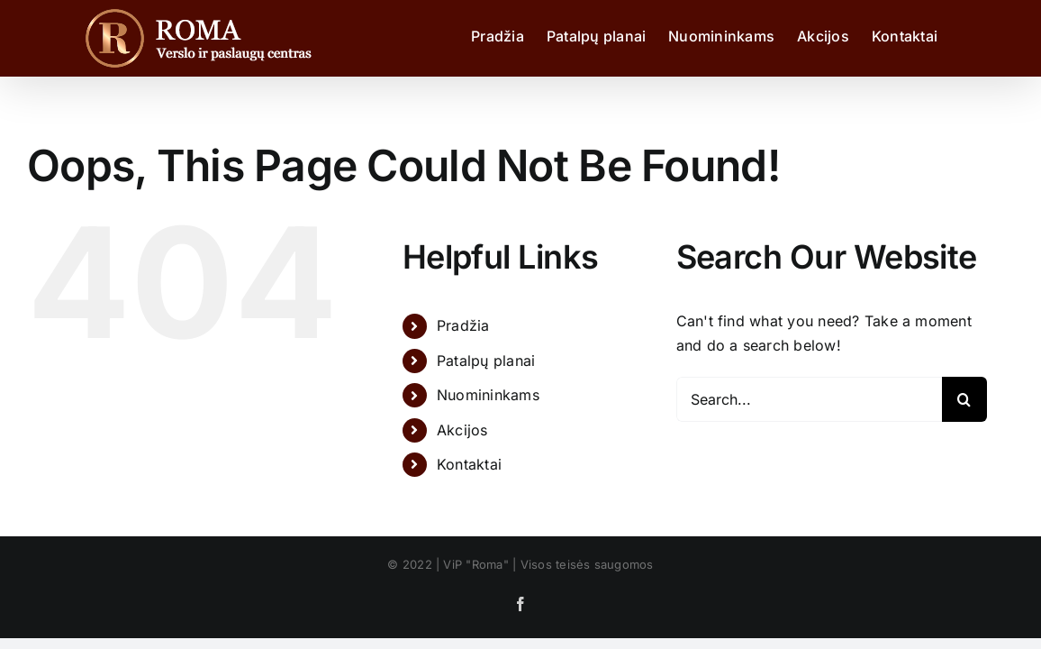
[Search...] (809, 399)
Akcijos (462, 430)
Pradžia (463, 325)
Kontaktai (469, 464)
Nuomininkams (488, 395)
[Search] (964, 399)
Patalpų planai (486, 361)
